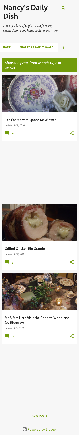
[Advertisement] (39, 172)
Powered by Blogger (39, 429)
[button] (71, 133)
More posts (39, 415)
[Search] (63, 8)
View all (10, 68)
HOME (7, 47)
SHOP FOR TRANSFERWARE (36, 47)
